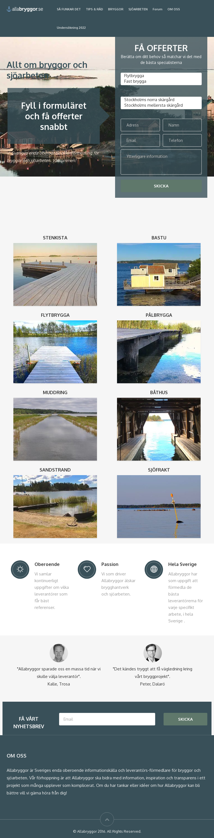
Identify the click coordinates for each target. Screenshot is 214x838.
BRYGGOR (115, 9)
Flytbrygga (161, 75)
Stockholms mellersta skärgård (161, 105)
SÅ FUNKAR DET (69, 9)
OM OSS (173, 9)
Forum (157, 9)
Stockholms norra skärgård (161, 100)
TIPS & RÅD (94, 9)
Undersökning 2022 (71, 28)
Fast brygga (161, 81)
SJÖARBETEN (138, 9)
